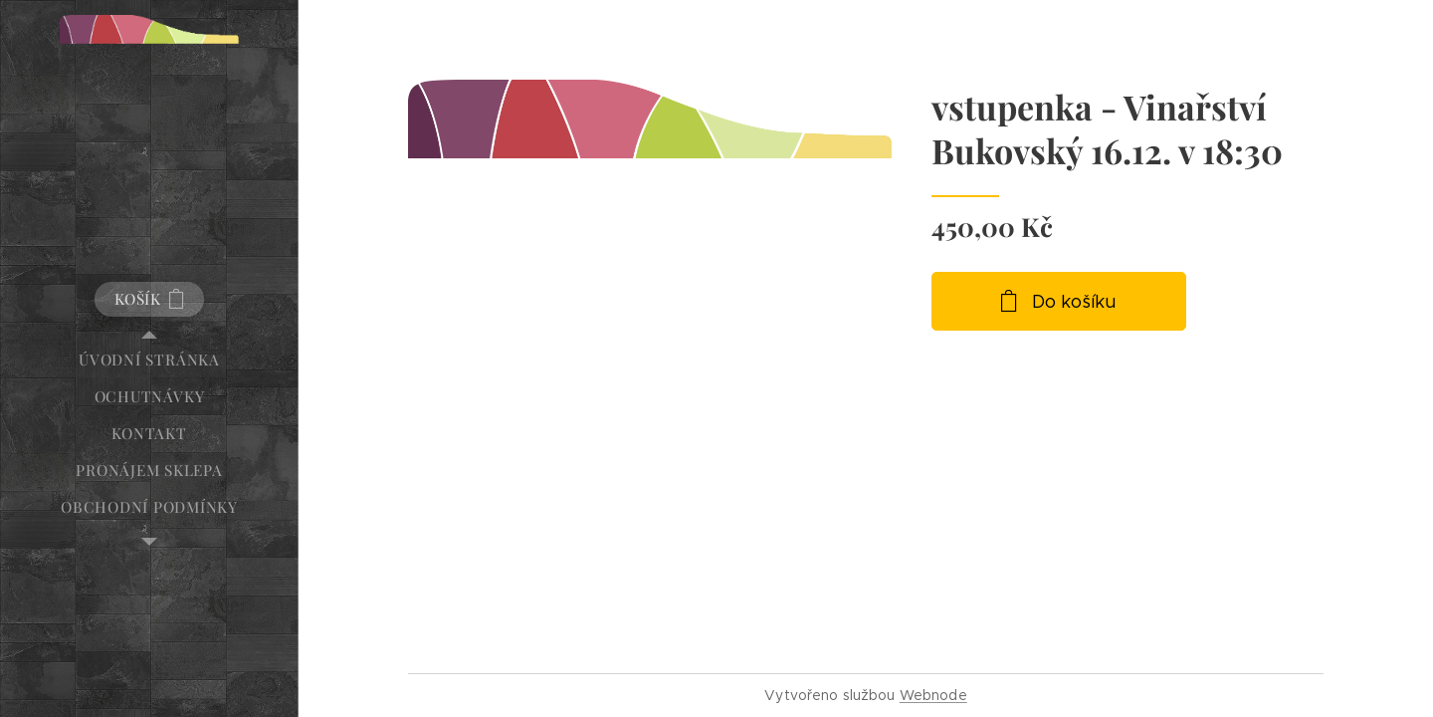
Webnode (933, 695)
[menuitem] (149, 360)
